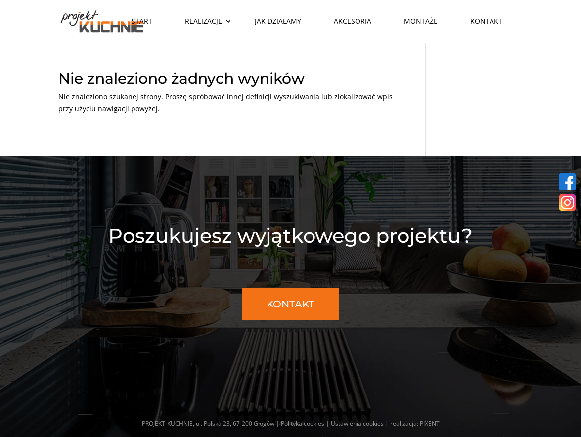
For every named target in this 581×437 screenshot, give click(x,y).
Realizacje (203, 21)
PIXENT (430, 423)
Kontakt (486, 21)
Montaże (421, 21)
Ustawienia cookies (357, 423)
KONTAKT (290, 304)
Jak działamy (278, 21)
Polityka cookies (302, 423)
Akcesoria (352, 21)
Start (142, 21)
